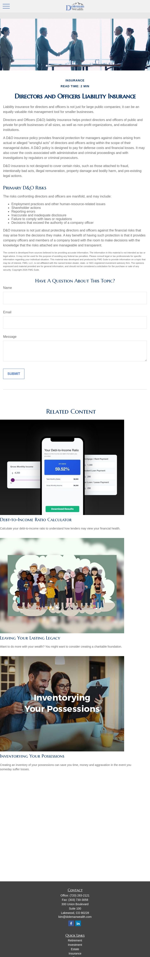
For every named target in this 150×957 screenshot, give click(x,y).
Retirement (75, 940)
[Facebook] (71, 923)
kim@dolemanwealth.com (75, 916)
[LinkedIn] (78, 923)
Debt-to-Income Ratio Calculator (36, 519)
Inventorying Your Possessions (32, 756)
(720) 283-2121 (80, 895)
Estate (75, 949)
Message (10, 336)
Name (7, 288)
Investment (75, 944)
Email (7, 312)
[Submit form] (13, 374)
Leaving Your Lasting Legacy (30, 638)
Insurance (75, 953)
